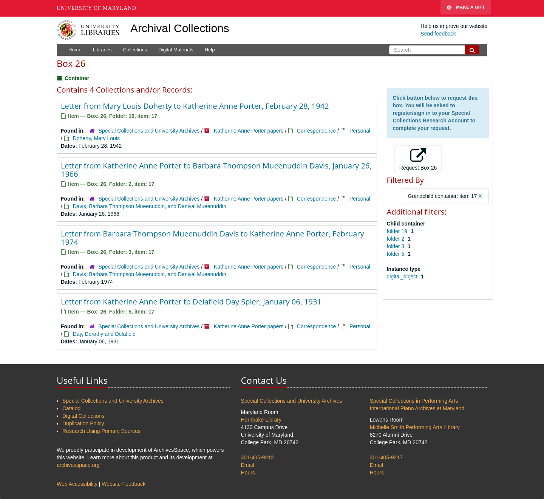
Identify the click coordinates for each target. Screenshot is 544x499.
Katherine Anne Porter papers (248, 131)
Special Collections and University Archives (149, 131)
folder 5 (396, 254)
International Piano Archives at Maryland (417, 408)
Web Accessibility (77, 484)
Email (247, 465)
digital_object (403, 276)
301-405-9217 (386, 457)
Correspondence (316, 131)
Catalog (71, 408)
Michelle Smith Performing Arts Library (415, 427)
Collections (135, 50)
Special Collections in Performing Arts (414, 401)
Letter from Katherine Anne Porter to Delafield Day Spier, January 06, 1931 (191, 302)
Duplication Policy (83, 423)
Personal (359, 131)
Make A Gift (466, 8)
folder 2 (396, 239)
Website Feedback (123, 484)
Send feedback (438, 34)
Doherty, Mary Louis (96, 138)
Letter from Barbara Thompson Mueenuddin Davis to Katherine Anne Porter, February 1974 (212, 238)
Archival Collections (179, 28)
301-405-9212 (257, 457)
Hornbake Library (261, 420)
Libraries (102, 50)
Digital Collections (83, 416)
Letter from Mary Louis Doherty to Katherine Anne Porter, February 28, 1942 (195, 106)
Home (75, 50)
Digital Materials (175, 50)
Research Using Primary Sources (101, 431)
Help (210, 50)
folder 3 (396, 246)
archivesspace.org (78, 465)
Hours (248, 473)
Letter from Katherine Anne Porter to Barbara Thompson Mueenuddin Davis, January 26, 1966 (216, 170)
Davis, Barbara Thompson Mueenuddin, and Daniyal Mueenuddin (149, 206)
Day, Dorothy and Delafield (104, 334)
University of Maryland (96, 8)
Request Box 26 (418, 159)
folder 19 (398, 231)
